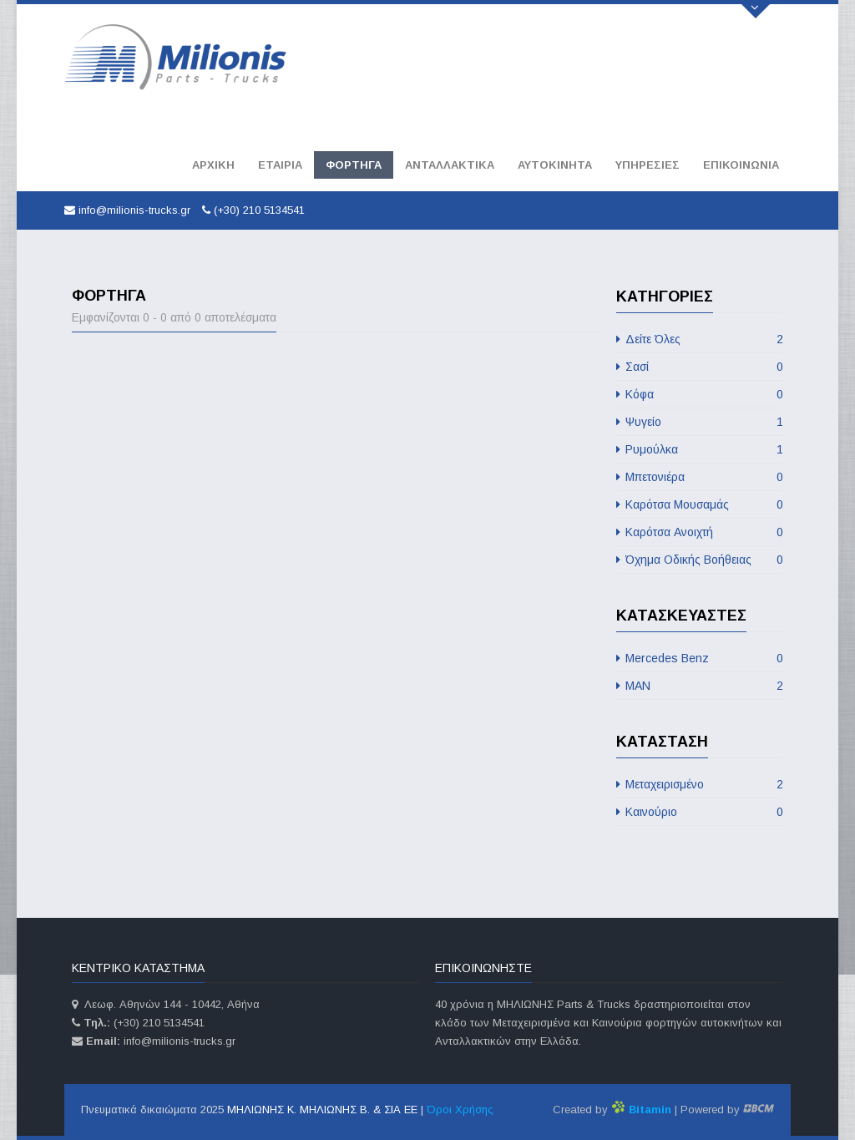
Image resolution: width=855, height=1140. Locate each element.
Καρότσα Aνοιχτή (699, 532)
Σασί (699, 366)
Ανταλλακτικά (449, 165)
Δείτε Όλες (699, 339)
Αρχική (213, 165)
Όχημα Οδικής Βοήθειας (699, 559)
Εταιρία (280, 165)
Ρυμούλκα (699, 449)
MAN (699, 685)
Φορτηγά (354, 165)
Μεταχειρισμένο (699, 784)
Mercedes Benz (699, 658)
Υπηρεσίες (647, 165)
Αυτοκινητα (555, 165)
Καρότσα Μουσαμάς (699, 504)
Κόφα (699, 394)
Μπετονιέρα (699, 477)
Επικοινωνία (741, 165)
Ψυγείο (699, 421)
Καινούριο (699, 811)
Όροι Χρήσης (460, 1109)
